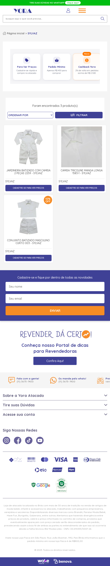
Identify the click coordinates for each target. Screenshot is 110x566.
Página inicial (15, 33)
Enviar (55, 310)
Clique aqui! (73, 2)
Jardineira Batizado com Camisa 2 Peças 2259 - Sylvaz (28, 172)
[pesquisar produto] (102, 19)
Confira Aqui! (55, 361)
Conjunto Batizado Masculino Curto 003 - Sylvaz (28, 242)
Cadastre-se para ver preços (28, 188)
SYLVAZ (32, 33)
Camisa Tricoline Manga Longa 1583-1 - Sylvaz (82, 172)
